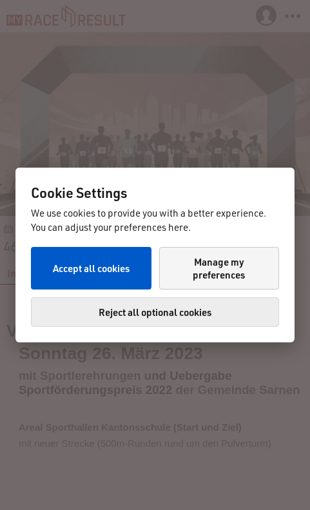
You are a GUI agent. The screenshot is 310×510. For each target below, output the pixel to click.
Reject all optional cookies (155, 312)
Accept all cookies (91, 268)
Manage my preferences (219, 268)
